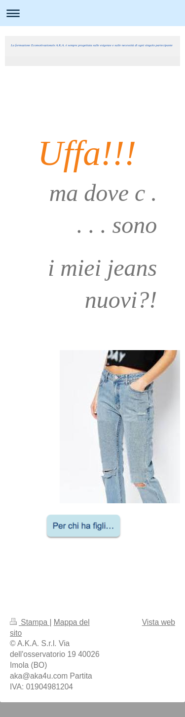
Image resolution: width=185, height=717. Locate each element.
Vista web (158, 622)
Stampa (29, 622)
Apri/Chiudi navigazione (92, 13)
